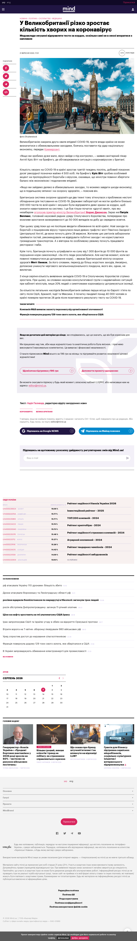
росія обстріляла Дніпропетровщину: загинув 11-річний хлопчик (40, 607)
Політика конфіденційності (68, 903)
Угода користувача (68, 899)
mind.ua (104, 857)
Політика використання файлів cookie (68, 907)
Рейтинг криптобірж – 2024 (84, 525)
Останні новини (11, 579)
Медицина (57, 18)
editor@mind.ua (37, 386)
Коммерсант (51, 149)
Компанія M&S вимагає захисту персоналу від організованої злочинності (61, 309)
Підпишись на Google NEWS (47, 431)
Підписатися (129, 3)
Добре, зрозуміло (80, 938)
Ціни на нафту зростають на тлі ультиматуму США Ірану (36, 614)
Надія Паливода (35, 403)
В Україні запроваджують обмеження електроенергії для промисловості (44, 651)
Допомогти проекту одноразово (107, 371)
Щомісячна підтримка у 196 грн (48, 371)
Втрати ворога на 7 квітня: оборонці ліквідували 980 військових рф (42, 629)
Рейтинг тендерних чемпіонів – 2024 (89, 547)
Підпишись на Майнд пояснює (106, 431)
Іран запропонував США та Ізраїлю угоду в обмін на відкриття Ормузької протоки (50, 622)
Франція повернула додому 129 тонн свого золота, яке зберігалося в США (62, 314)
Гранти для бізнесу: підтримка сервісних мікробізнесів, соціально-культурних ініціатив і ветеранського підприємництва (117, 756)
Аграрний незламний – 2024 (84, 540)
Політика (33, 18)
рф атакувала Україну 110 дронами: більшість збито (32, 585)
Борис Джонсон (96, 212)
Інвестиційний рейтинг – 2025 (85, 511)
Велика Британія (44, 412)
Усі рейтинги (72, 560)
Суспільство (45, 18)
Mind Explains (44, 747)
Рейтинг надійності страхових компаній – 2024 (95, 533)
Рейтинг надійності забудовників (87, 554)
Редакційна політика (68, 891)
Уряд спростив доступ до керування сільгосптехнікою (34, 636)
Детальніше (63, 938)
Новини (23, 18)
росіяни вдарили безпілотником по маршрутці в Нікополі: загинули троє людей (51, 600)
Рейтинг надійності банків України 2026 (91, 503)
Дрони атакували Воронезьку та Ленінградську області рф (37, 593)
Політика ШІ (68, 895)
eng (9, 3)
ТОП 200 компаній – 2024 (83, 518)
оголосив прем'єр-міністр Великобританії (60, 212)
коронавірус (26, 412)
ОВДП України (9, 500)
